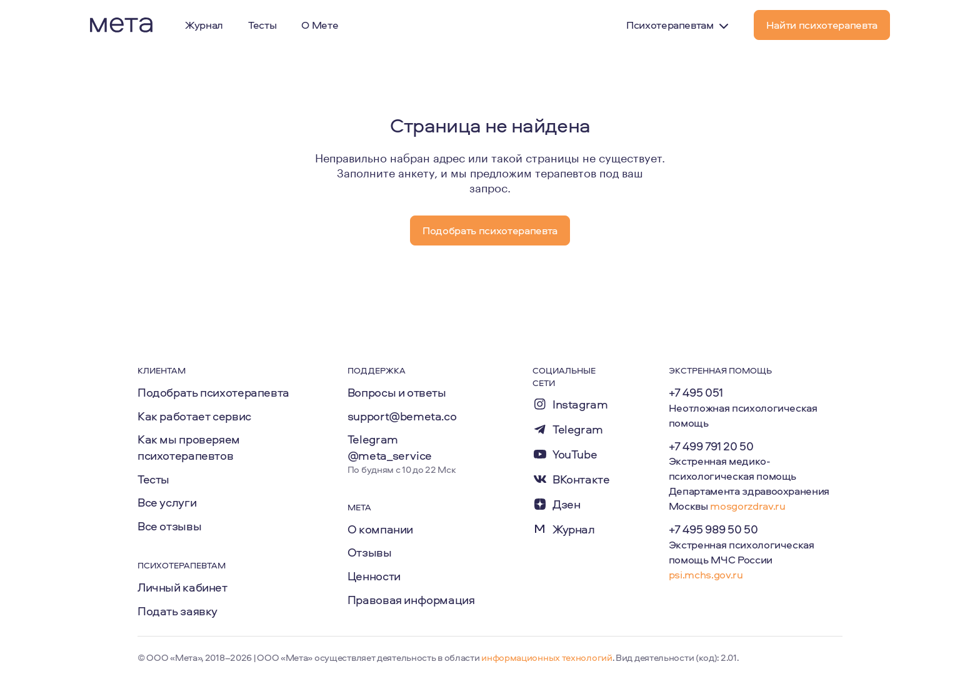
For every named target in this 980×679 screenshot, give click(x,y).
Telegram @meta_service (390, 447)
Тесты (153, 479)
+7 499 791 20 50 (711, 446)
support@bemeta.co (402, 416)
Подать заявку (178, 611)
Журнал (573, 529)
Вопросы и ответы (397, 392)
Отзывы (370, 552)
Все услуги (167, 502)
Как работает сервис (194, 416)
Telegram (577, 429)
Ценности (374, 576)
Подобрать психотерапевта (213, 392)
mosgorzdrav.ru (747, 505)
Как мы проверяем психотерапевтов (189, 447)
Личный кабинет (183, 587)
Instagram (580, 404)
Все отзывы (169, 526)
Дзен (566, 504)
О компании (380, 529)
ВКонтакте (581, 479)
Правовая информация (411, 600)
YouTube (574, 454)
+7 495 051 (696, 392)
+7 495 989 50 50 (713, 529)
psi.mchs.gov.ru (706, 574)
